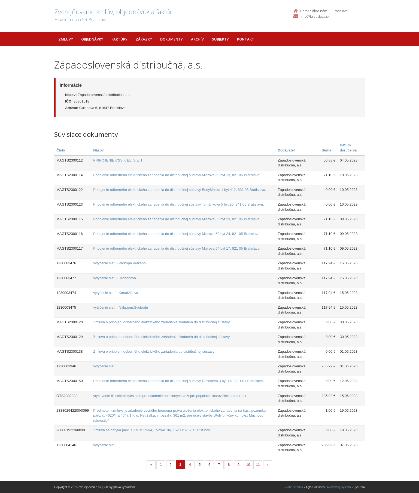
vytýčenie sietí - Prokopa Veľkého (119, 263)
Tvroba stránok (293, 487)
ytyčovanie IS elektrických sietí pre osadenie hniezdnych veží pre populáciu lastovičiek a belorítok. (170, 396)
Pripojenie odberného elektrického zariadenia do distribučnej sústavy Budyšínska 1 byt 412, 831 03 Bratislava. (179, 190)
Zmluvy (65, 39)
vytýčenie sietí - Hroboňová (114, 278)
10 (248, 465)
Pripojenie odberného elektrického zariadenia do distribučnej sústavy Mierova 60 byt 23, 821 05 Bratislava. (176, 219)
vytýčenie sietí (104, 366)
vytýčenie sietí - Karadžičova (115, 293)
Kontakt (245, 39)
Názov (98, 150)
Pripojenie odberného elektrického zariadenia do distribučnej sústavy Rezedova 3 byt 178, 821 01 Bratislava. (178, 381)
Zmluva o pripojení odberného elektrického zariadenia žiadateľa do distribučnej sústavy (161, 322)
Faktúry (119, 39)
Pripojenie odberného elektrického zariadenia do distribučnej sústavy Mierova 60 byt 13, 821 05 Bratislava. (176, 175)
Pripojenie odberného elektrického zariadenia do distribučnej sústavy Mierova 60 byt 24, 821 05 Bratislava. (176, 234)
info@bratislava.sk (314, 16)
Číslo (60, 150)
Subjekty (220, 39)
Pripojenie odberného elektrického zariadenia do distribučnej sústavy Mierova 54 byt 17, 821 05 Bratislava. (176, 248)
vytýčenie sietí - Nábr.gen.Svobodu (120, 307)
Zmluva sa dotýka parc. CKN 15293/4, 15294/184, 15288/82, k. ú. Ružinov (151, 430)
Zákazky (144, 39)
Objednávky (92, 39)
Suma (326, 150)
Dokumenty (171, 39)
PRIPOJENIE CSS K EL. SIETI (117, 160)
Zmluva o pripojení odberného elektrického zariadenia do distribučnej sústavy (153, 351)
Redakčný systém (339, 487)
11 (258, 465)
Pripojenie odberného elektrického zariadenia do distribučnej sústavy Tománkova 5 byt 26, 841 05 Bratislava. (178, 204)
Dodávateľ (286, 150)
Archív (197, 39)
